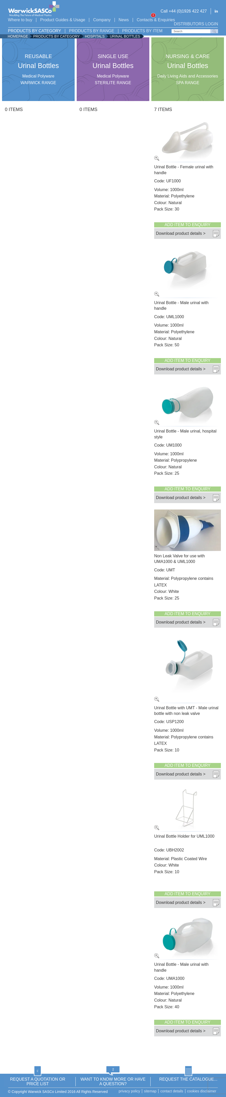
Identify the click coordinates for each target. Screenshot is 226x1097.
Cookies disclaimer (201, 1091)
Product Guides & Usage (62, 20)
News (124, 20)
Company (101, 20)
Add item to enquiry (188, 225)
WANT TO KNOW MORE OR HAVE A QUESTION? (113, 1081)
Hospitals (95, 36)
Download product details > (180, 233)
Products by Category (34, 31)
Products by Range (91, 31)
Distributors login (196, 24)
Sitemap (150, 1091)
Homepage (18, 36)
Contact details (171, 1091)
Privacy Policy (129, 1091)
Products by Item (142, 31)
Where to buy (20, 20)
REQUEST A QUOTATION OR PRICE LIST (37, 1081)
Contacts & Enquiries (156, 20)
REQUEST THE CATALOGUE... (188, 1079)
